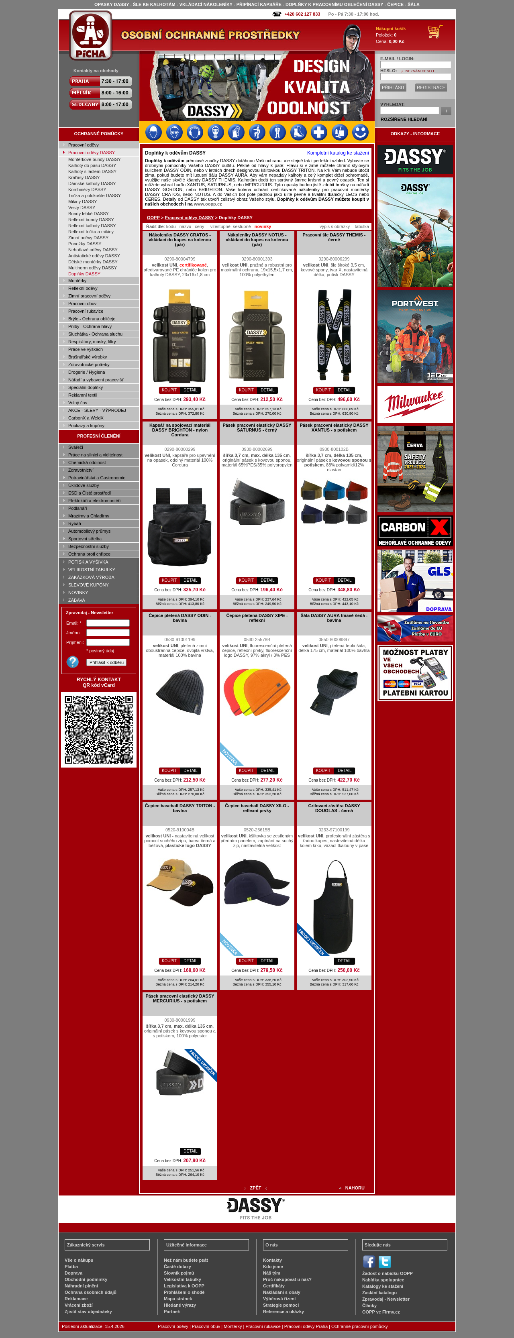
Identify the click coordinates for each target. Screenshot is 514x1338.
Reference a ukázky (283, 1311)
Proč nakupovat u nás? (287, 1279)
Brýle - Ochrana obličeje (91, 318)
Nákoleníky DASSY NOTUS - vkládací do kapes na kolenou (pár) (257, 239)
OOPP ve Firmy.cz (381, 1311)
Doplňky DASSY (84, 273)
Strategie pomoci (281, 1305)
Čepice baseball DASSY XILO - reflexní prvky (257, 808)
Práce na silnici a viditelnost (95, 454)
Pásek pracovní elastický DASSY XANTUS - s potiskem (334, 427)
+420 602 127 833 (302, 14)
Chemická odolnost (87, 462)
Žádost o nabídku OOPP (387, 1273)
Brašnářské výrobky (87, 356)
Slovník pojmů (179, 1273)
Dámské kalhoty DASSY (92, 183)
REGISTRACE (431, 87)
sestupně (242, 226)
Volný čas (77, 402)
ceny (199, 226)
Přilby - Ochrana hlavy (90, 326)
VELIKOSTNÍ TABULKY (91, 569)
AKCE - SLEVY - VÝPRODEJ (97, 410)
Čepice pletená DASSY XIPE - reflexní (257, 618)
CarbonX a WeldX (86, 417)
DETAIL (190, 390)
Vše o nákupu (79, 1260)
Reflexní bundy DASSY (91, 219)
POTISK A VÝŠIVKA (88, 562)
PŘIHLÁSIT (393, 87)
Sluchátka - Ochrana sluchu (95, 334)
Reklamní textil (82, 395)
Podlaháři (77, 508)
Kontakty (272, 1260)
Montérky (77, 280)
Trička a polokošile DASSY (94, 195)
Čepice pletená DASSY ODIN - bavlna (180, 618)
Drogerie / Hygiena (86, 372)
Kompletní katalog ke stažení (338, 153)
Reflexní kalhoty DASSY (92, 225)
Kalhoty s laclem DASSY (92, 171)
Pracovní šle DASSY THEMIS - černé (334, 237)
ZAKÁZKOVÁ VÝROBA (91, 577)
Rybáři (74, 523)
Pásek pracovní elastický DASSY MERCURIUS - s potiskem (179, 998)
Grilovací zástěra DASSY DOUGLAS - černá (334, 808)
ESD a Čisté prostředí (89, 493)
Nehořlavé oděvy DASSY (93, 249)
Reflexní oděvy (83, 288)
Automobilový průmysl (90, 531)
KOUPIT (169, 390)
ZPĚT (255, 1187)
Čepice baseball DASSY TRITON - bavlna (180, 808)
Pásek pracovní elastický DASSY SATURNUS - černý (256, 427)
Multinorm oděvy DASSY (92, 267)
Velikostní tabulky (182, 1279)
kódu (171, 226)
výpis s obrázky (335, 226)
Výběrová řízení (279, 1298)
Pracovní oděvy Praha (306, 1326)
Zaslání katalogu (379, 1292)
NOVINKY (78, 592)
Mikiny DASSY (82, 201)
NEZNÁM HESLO (420, 71)
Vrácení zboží (79, 1305)
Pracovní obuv (82, 303)
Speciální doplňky (85, 387)
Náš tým (271, 1273)
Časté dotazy (177, 1266)
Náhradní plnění (81, 1285)
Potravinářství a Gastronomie (96, 477)
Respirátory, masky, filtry (92, 341)
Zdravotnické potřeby (89, 364)
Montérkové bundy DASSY (94, 159)
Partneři (172, 1311)
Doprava (73, 1273)
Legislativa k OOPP (184, 1285)
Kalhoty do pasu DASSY (92, 165)
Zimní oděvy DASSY (88, 237)
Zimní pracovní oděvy (89, 295)
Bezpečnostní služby (88, 546)
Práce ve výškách (85, 349)
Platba (71, 1266)
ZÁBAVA (76, 600)
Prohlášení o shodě (184, 1292)
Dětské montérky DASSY (93, 261)
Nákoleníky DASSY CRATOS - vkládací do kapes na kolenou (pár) (180, 239)
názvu (185, 226)
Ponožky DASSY (85, 243)
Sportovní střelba (85, 538)
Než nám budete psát (186, 1260)
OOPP (153, 217)
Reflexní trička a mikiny (91, 231)
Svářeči (75, 447)
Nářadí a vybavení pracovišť (95, 379)
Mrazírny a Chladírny (88, 515)
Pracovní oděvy (83, 145)
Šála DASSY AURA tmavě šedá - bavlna (333, 618)
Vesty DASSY (81, 207)
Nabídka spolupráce (383, 1279)
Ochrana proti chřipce (89, 554)
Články (369, 1305)
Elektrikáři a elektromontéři (94, 500)
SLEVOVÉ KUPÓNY (88, 584)
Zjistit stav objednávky (88, 1311)
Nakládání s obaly (281, 1292)
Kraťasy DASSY (84, 177)
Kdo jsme (273, 1266)
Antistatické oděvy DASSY (94, 255)
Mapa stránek (178, 1298)
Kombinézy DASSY (87, 189)
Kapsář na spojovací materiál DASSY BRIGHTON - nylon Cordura (179, 430)
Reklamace (76, 1298)
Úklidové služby (83, 485)
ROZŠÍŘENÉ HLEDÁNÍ (404, 119)
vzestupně (220, 226)
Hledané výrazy (180, 1305)
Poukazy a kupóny (86, 425)
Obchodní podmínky (86, 1279)
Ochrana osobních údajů (90, 1292)
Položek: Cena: (391, 35)
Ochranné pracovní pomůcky (359, 1326)
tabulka (362, 226)
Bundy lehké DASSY (88, 213)
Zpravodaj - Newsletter (386, 1299)
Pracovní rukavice (85, 311)
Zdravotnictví (81, 470)
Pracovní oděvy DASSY (91, 152)
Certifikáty (274, 1285)
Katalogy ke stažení (382, 1286)
